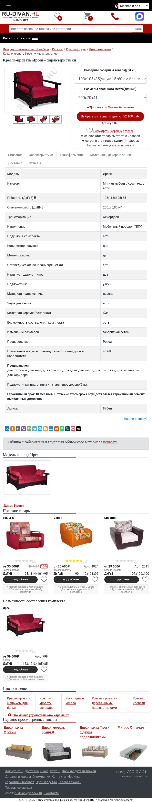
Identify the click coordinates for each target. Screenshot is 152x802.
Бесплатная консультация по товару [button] (110, 145)
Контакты (59, 777)
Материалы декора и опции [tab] (110, 155)
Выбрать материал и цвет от (110, 116)
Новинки (74, 777)
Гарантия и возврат (19, 782)
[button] (20, 38)
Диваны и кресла (18, 777)
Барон (58, 517)
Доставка (15, 163)
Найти (138, 28)
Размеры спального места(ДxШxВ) (110, 89)
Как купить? (14, 771)
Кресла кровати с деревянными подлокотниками (105, 703)
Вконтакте (51, 793)
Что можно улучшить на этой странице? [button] (41, 715)
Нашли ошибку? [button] (135, 419)
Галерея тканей (69, 782)
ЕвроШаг (110, 517)
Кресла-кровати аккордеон (47, 703)
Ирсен (7, 608)
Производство (46, 782)
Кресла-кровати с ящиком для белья (19, 703)
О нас (44, 771)
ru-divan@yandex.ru (28, 793)
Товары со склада (18, 787)
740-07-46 (131, 771)
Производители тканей (79, 771)
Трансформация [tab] (72, 155)
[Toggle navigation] (8, 5)
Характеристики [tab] (41, 155)
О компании (41, 777)
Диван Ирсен (14, 505)
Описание (15, 155)
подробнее (20, 579)
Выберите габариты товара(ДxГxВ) (110, 70)
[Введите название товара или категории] (70, 28)
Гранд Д (8, 517)
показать (110, 442)
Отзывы (35, 163)
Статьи (55, 771)
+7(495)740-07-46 (115, 16)
